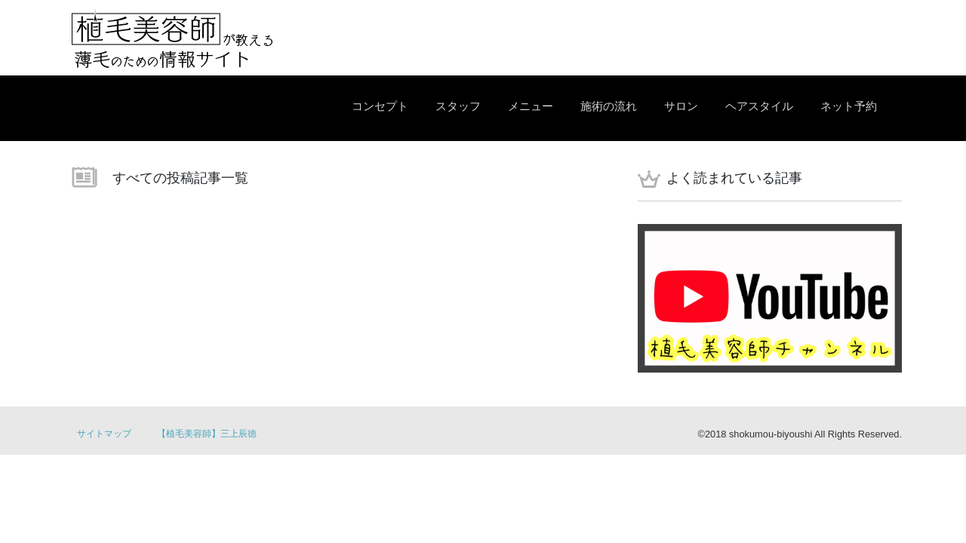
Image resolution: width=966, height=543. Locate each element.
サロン (681, 106)
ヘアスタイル (759, 106)
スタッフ (458, 106)
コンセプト (380, 106)
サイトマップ (104, 433)
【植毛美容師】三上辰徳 (207, 433)
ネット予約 (848, 106)
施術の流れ (608, 106)
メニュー (530, 106)
